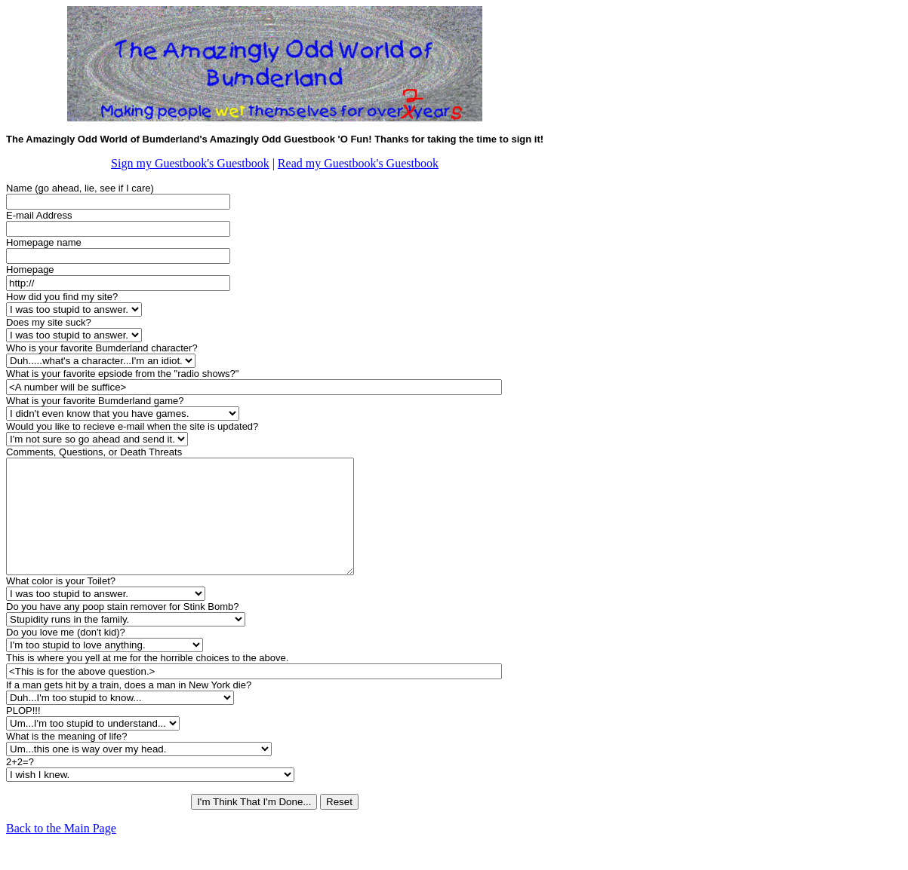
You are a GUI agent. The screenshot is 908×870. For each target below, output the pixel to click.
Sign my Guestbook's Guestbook (190, 163)
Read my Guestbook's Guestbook (358, 163)
